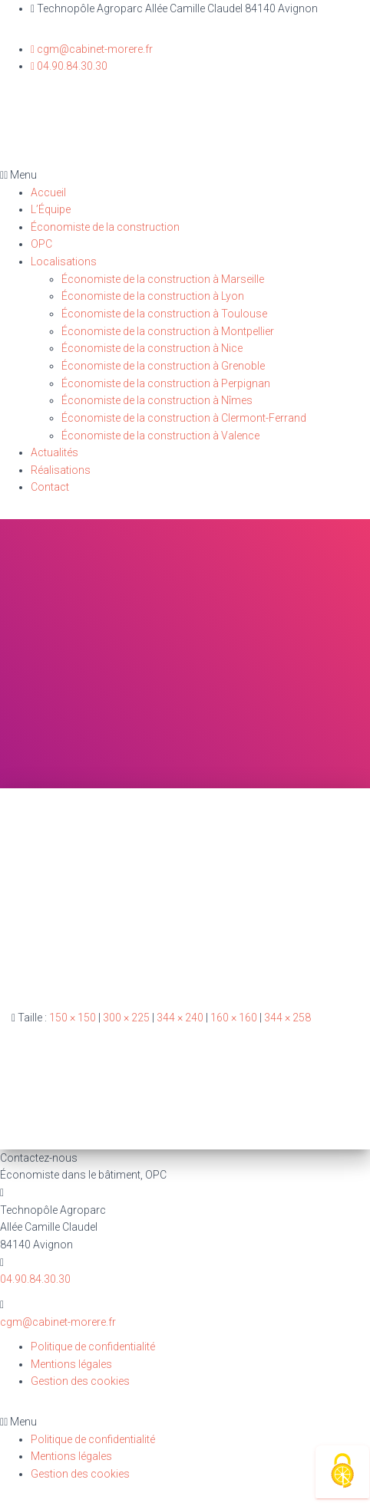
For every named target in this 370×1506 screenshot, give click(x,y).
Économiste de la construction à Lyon (152, 296)
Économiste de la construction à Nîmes (157, 400)
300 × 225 (126, 1017)
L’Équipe (51, 209)
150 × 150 (72, 1017)
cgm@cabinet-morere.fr (58, 1322)
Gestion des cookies (80, 1381)
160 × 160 (233, 1017)
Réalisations (61, 470)
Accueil (48, 192)
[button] (185, 175)
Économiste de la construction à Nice (152, 348)
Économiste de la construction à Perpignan (165, 383)
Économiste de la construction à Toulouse (164, 313)
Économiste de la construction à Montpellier (167, 331)
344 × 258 (287, 1017)
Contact (50, 487)
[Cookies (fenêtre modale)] (342, 1471)
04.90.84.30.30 (35, 1279)
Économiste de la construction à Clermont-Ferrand (183, 418)
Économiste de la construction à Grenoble (163, 366)
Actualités (54, 452)
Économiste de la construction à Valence (160, 435)
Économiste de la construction (105, 227)
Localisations (64, 261)
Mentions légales (71, 1364)
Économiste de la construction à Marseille (162, 279)
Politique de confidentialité (93, 1346)
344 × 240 (180, 1017)
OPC (41, 244)
